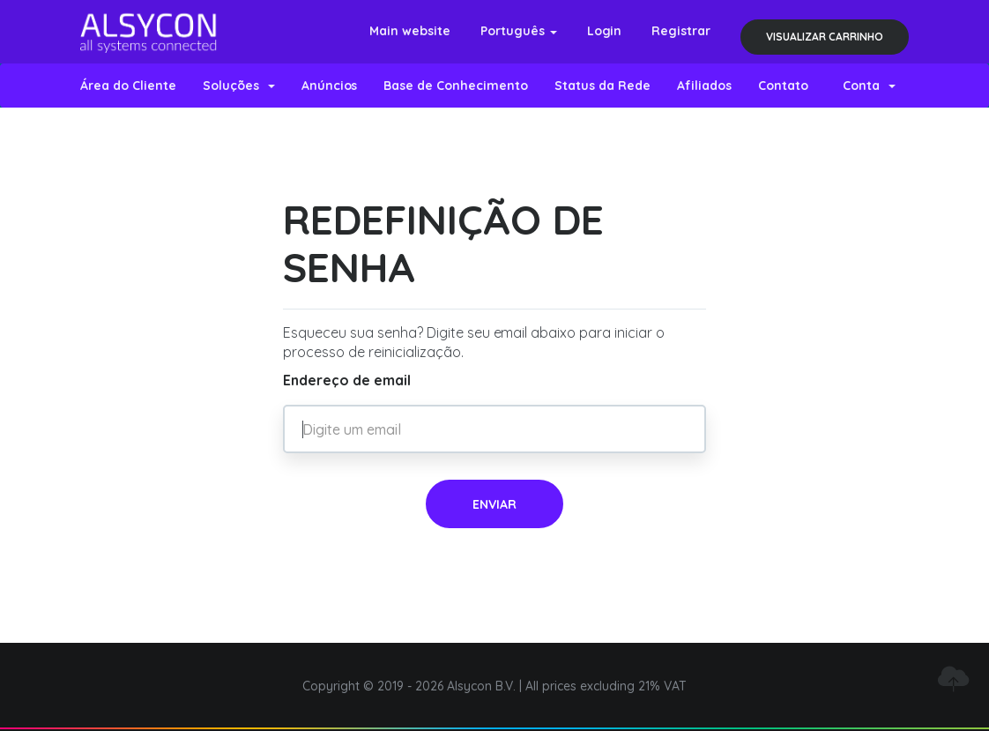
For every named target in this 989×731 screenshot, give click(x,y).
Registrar (680, 31)
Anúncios (329, 85)
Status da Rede (602, 85)
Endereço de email (347, 380)
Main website (409, 31)
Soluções (239, 85)
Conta (869, 85)
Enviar (494, 504)
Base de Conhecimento (455, 85)
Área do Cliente (128, 85)
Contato (783, 85)
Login (604, 31)
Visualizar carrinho (824, 36)
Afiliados (704, 85)
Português (518, 31)
